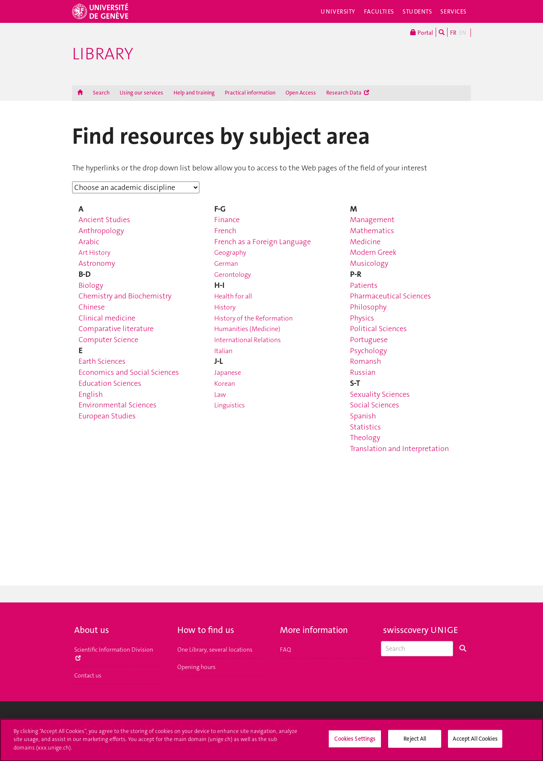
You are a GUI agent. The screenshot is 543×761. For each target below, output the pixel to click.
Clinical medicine (106, 318)
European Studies (107, 416)
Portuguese (369, 340)
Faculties (379, 11)
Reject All (414, 742)
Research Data (347, 92)
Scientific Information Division (113, 653)
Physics (362, 318)
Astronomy (96, 263)
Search (101, 92)
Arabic (88, 242)
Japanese (227, 372)
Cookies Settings (354, 742)
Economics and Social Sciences (128, 372)
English (90, 394)
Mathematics (372, 231)
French (225, 231)
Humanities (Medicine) (247, 328)
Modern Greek (373, 252)
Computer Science (108, 340)
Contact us (87, 675)
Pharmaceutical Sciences (390, 296)
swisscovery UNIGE (420, 630)
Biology (90, 285)
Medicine (365, 242)
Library (102, 54)
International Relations (247, 339)
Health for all (233, 296)
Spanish (363, 416)
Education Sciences (109, 383)
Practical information (250, 92)
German (226, 263)
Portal (421, 32)
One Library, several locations (214, 649)
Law (220, 394)
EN (462, 32)
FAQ (285, 649)
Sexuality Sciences (380, 394)
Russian (362, 372)
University (338, 11)
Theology (365, 437)
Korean (224, 383)
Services (453, 11)
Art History (94, 252)
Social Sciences (374, 405)
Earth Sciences (102, 361)
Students (417, 11)
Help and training (194, 92)
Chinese (91, 307)
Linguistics (229, 405)
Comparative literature (116, 328)
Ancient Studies (104, 220)
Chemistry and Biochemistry (124, 296)
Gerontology (232, 274)
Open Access (300, 92)
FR (453, 32)
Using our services (141, 92)
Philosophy (368, 307)
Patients (364, 285)
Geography (230, 252)
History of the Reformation (253, 318)
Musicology (369, 263)
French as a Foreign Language (262, 242)
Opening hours (196, 667)
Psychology (368, 351)
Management (372, 220)
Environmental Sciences (117, 405)
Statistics (365, 427)
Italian (223, 350)
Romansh (365, 361)
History (224, 307)
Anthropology (101, 231)
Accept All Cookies (475, 742)
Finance (227, 220)
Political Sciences (378, 328)
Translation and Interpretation (399, 448)
